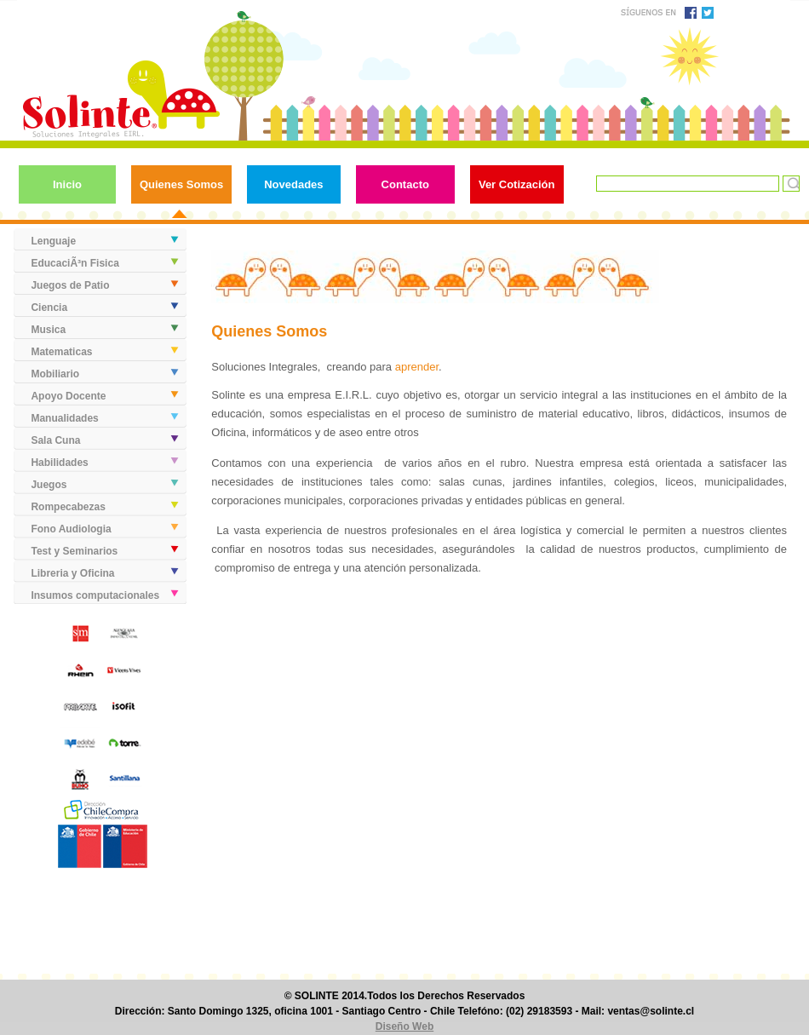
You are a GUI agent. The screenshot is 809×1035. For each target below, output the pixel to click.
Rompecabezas (68, 507)
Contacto (405, 184)
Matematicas (61, 352)
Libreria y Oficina (72, 573)
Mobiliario (55, 374)
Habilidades (59, 463)
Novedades (293, 184)
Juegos (48, 485)
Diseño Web (404, 1026)
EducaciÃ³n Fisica (74, 263)
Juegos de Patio (70, 285)
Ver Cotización (517, 184)
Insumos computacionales (95, 595)
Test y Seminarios (74, 551)
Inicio (67, 184)
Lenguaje (53, 241)
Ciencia (49, 307)
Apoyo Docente (68, 396)
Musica (48, 330)
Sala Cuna (55, 440)
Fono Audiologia (71, 529)
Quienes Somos (181, 184)
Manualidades (64, 418)
